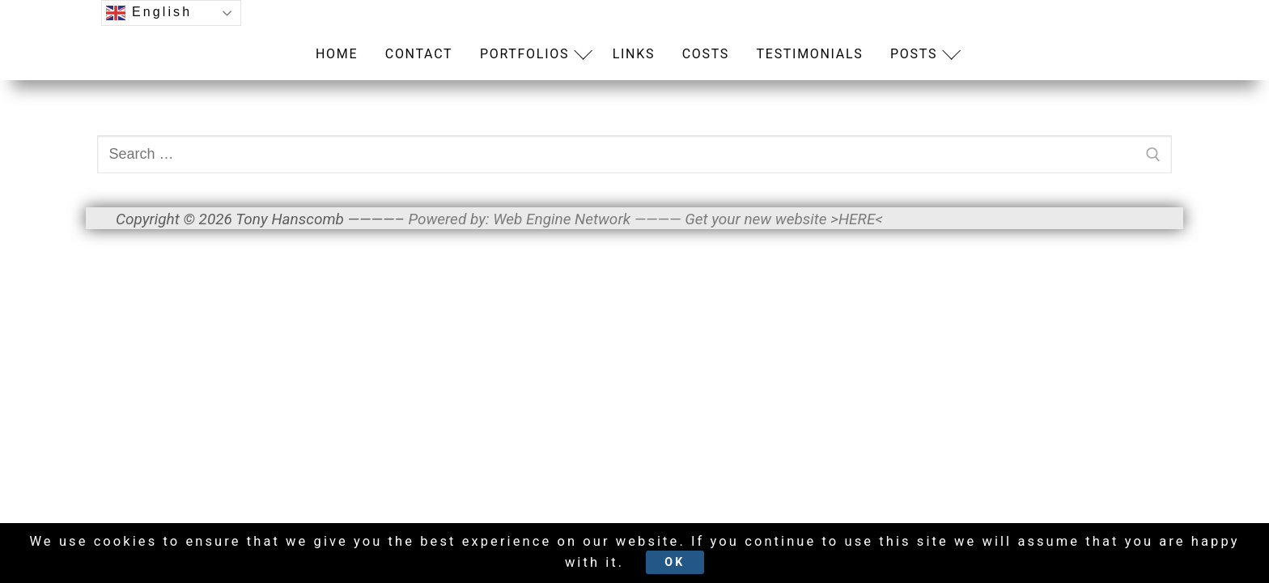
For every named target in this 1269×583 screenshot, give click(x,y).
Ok (724, 559)
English (149, 13)
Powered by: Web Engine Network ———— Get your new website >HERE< (645, 219)
